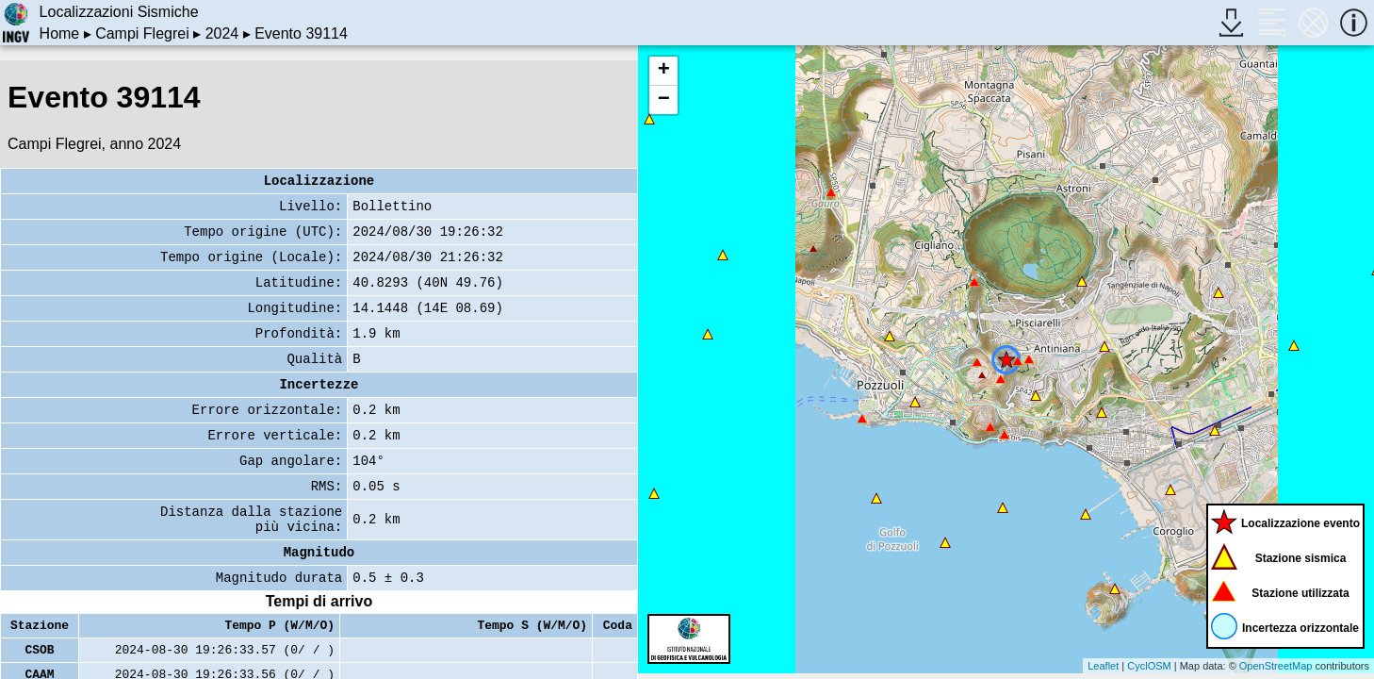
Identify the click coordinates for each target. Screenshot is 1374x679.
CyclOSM (1148, 665)
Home (60, 33)
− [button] (664, 100)
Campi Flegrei (142, 33)
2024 (222, 33)
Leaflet (1103, 665)
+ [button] (664, 71)
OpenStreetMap (1276, 665)
